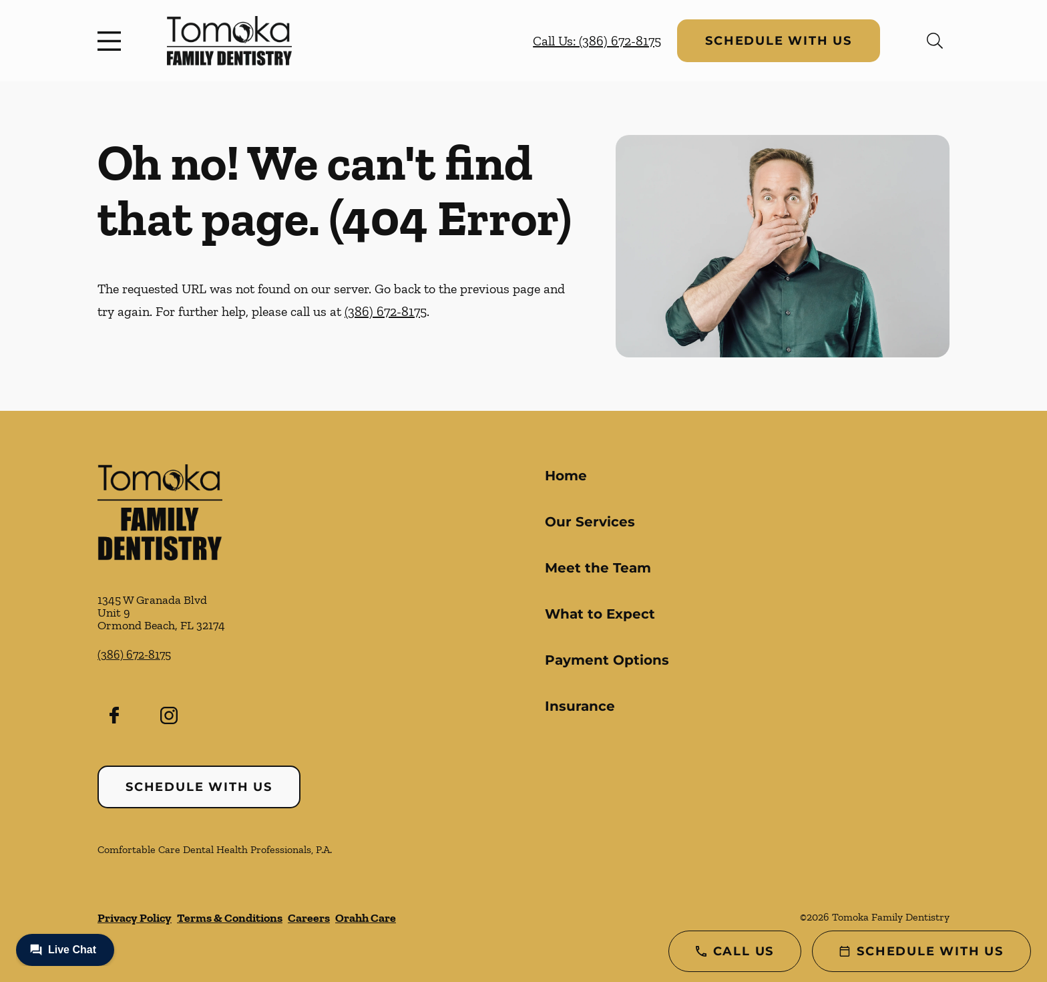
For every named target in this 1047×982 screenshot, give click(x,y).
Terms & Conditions (229, 918)
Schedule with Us (778, 40)
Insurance (580, 706)
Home (566, 476)
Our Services (590, 522)
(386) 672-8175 (386, 311)
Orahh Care (365, 918)
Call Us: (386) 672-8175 (597, 41)
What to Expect (600, 614)
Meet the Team (598, 568)
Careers (309, 918)
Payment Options (607, 660)
